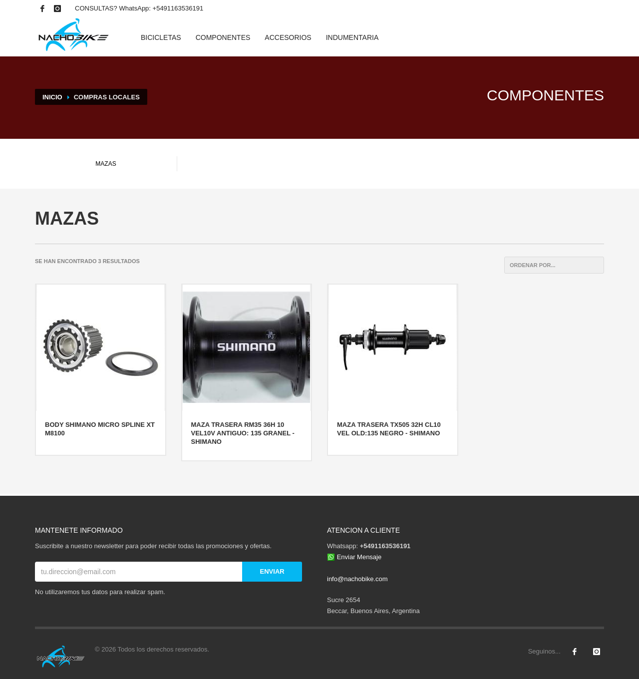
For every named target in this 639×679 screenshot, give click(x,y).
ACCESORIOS (288, 37)
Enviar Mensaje (359, 557)
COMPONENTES (223, 37)
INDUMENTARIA (352, 37)
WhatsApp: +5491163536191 (161, 8)
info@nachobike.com (357, 579)
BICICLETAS (161, 37)
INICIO (52, 97)
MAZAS (105, 163)
